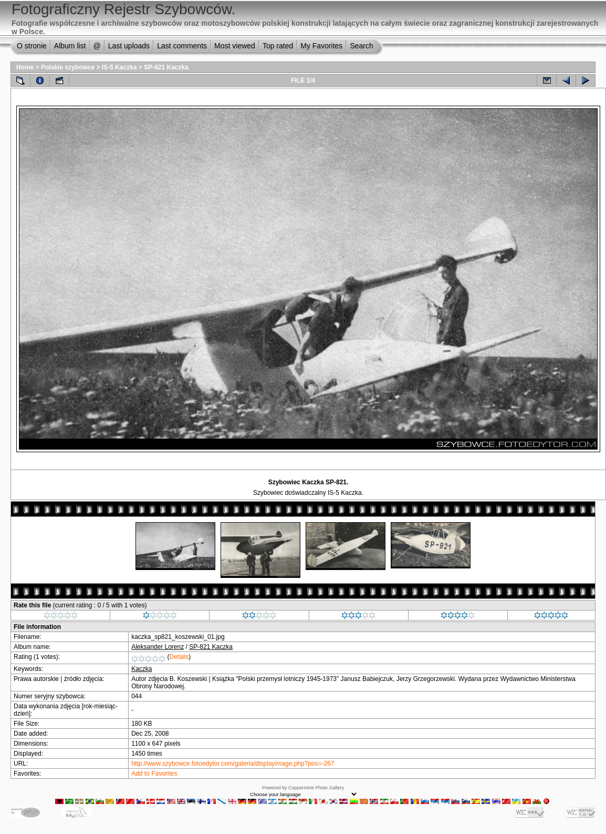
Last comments (182, 46)
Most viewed (234, 46)
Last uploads (129, 46)
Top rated (278, 46)
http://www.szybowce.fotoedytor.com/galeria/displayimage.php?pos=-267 (233, 763)
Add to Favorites (154, 773)
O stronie (32, 46)
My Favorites (321, 46)
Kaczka (141, 669)
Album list (70, 46)
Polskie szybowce (68, 67)
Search (361, 46)
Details (179, 656)
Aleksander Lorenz (157, 646)
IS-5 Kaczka (119, 67)
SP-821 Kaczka (166, 67)
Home (25, 67)
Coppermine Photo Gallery (316, 787)
